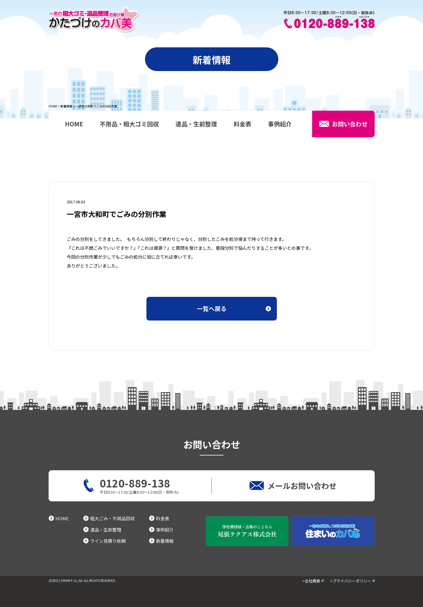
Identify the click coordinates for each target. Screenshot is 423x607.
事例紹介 (280, 124)
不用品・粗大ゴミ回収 (129, 124)
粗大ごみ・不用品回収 (109, 518)
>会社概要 (311, 581)
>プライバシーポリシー (350, 581)
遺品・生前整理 (196, 124)
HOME (53, 106)
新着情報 (66, 106)
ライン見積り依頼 (104, 541)
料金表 (242, 124)
